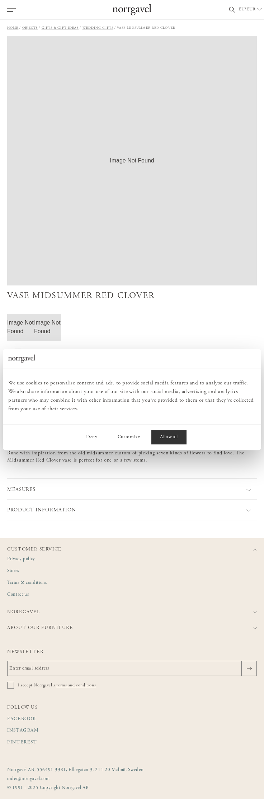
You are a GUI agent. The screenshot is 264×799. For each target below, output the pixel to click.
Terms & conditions (27, 583)
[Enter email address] (132, 668)
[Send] (249, 668)
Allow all (169, 437)
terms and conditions (76, 685)
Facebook (22, 719)
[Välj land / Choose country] (251, 10)
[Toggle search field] (232, 9)
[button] (132, 160)
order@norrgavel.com (28, 779)
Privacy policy (21, 559)
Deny (92, 437)
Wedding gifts (98, 27)
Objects (30, 27)
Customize (129, 437)
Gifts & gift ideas (60, 27)
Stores (13, 571)
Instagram (23, 730)
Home (13, 27)
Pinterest (22, 742)
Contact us (18, 594)
